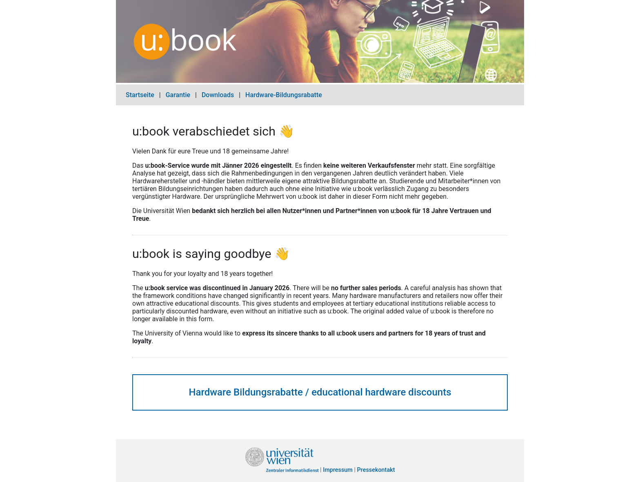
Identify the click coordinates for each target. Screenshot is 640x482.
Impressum (338, 470)
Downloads (218, 95)
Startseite (140, 95)
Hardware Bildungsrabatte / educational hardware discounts (320, 392)
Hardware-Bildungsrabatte (283, 95)
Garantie (178, 95)
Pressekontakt (376, 470)
